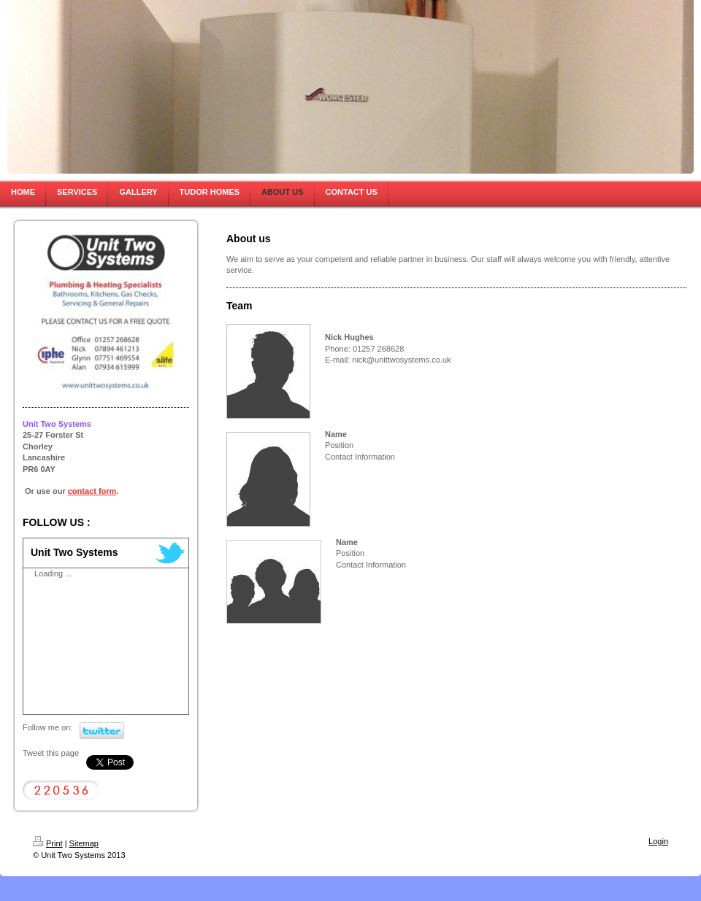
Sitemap (84, 843)
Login (658, 841)
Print (48, 843)
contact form (92, 491)
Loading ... (53, 573)
